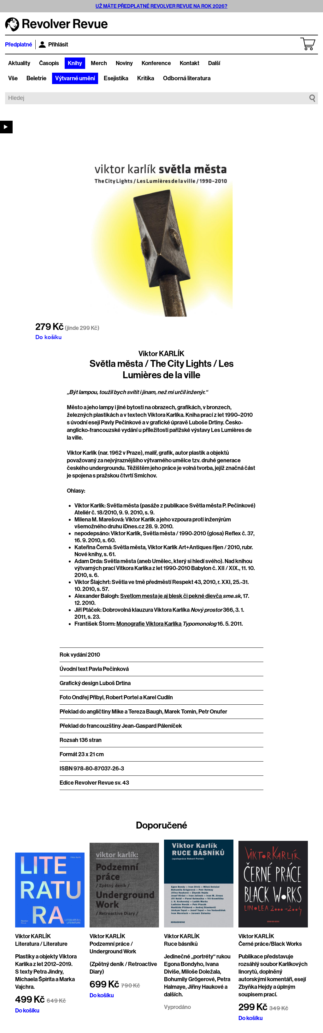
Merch (99, 63)
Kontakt (189, 63)
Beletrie (36, 78)
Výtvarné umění (75, 78)
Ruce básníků (181, 943)
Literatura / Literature (41, 943)
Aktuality (19, 63)
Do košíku (48, 336)
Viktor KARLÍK (161, 353)
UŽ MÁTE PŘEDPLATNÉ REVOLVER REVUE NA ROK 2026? (161, 6)
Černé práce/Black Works (270, 943)
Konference (156, 63)
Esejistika (116, 78)
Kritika (145, 78)
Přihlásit (53, 44)
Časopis (49, 63)
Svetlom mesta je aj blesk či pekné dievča (171, 595)
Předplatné (18, 44)
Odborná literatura (187, 78)
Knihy (75, 63)
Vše (13, 78)
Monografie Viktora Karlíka (149, 623)
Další (214, 63)
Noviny (124, 63)
